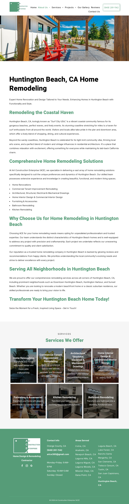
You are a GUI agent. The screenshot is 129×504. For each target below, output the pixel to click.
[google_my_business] (31, 466)
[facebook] (22, 466)
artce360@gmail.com (58, 454)
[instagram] (27, 466)
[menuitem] (34, 7)
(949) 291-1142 (54, 450)
